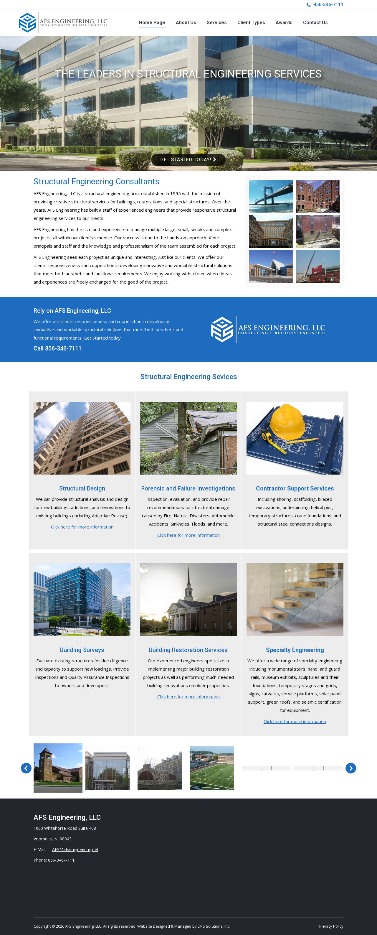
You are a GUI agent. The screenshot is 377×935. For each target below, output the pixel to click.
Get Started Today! (188, 159)
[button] (26, 768)
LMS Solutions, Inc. (214, 926)
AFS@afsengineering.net (75, 849)
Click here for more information (82, 527)
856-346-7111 (328, 4)
